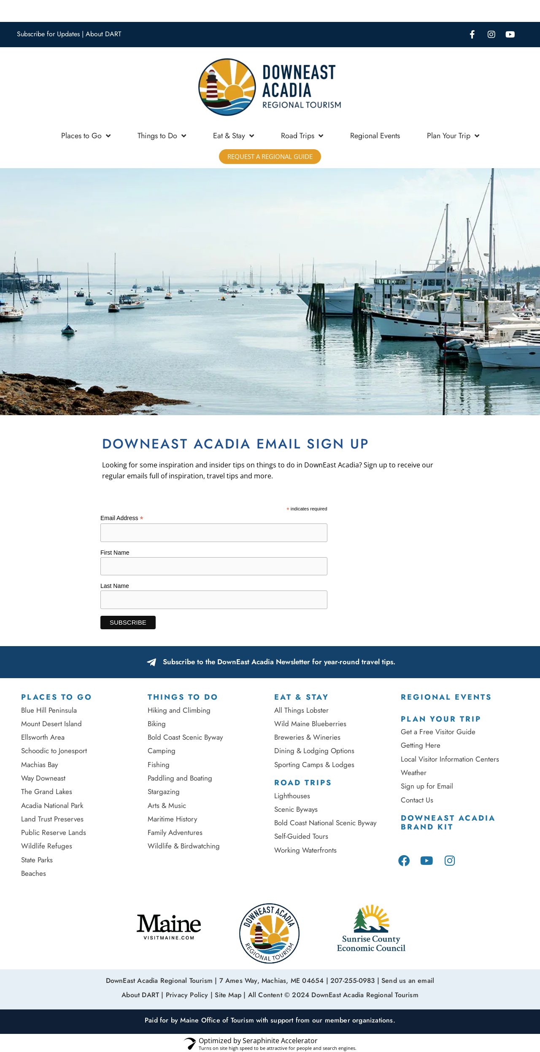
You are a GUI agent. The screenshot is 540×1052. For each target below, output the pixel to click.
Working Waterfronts (305, 850)
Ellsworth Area (43, 737)
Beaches (33, 873)
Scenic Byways (296, 809)
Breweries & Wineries (307, 737)
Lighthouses (292, 796)
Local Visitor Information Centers (450, 759)
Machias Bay (39, 764)
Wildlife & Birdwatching (184, 846)
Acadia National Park (52, 805)
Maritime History (172, 819)
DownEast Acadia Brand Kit (448, 823)
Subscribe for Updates (48, 34)
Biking (157, 724)
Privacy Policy (187, 993)
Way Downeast (43, 778)
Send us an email (407, 980)
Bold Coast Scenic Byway (185, 737)
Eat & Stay (233, 136)
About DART (103, 34)
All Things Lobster (301, 710)
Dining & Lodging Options (314, 751)
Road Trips (302, 136)
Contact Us (417, 800)
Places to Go (86, 136)
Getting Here (420, 745)
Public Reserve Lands (53, 832)
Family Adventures (175, 832)
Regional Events (375, 135)
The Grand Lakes (46, 791)
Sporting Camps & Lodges (314, 764)
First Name (114, 552)
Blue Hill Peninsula (49, 710)
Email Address (121, 518)
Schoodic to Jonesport (54, 751)
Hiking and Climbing (179, 710)
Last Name (114, 585)
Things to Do (162, 136)
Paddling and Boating (180, 778)
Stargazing (164, 791)
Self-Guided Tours (301, 836)
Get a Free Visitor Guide (438, 732)
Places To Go (56, 697)
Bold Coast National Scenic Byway (325, 823)
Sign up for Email (428, 786)
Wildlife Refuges (46, 846)
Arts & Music (167, 805)
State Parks (37, 860)
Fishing (159, 764)
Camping (162, 751)
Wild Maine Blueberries (310, 724)
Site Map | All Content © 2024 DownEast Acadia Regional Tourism (316, 993)
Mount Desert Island (51, 724)
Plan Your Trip (453, 136)
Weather (414, 773)
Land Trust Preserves (52, 819)
